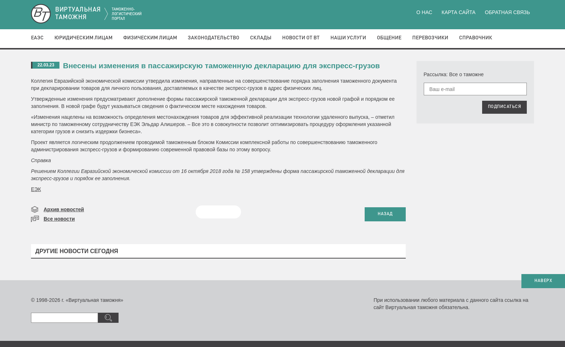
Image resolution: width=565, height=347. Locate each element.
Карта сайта (458, 12)
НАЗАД (385, 214)
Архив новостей (64, 209)
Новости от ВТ (301, 37)
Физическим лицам (150, 37)
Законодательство (213, 37)
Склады (260, 37)
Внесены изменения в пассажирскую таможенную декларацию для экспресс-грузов (221, 65)
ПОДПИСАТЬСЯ (504, 107)
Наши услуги (348, 37)
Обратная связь (507, 12)
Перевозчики (430, 37)
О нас (424, 12)
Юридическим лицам (83, 37)
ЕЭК (36, 189)
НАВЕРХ (543, 281)
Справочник (475, 37)
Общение (389, 37)
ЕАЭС (37, 37)
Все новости (59, 219)
